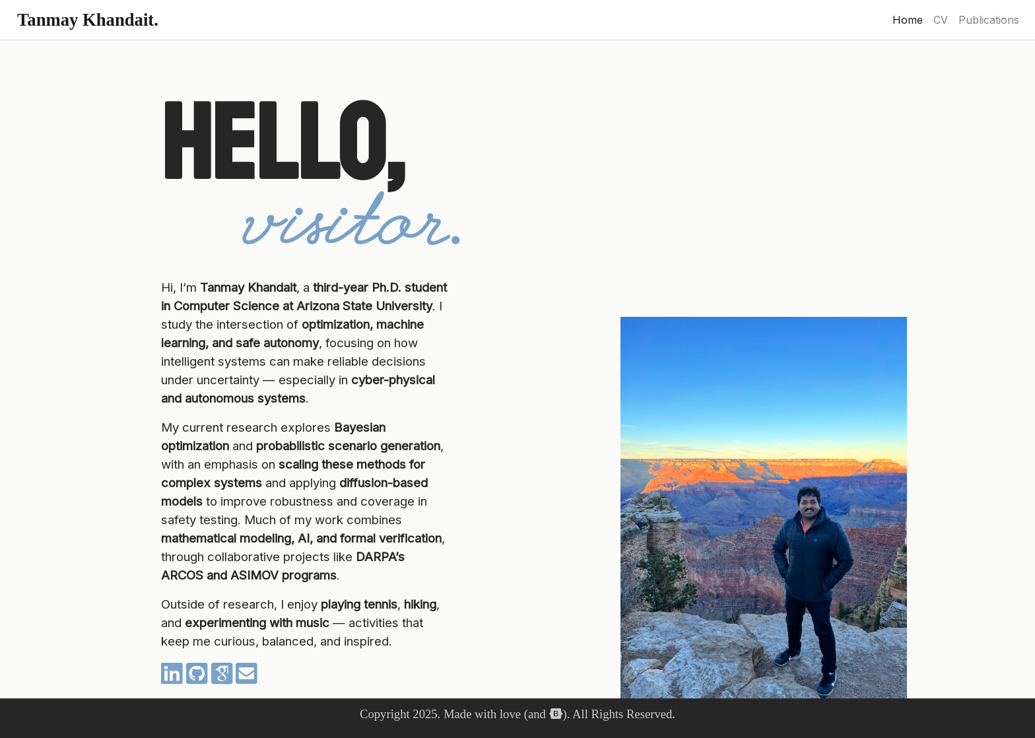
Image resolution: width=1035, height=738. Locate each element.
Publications (988, 19)
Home (910, 18)
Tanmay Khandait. (87, 20)
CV (940, 19)
